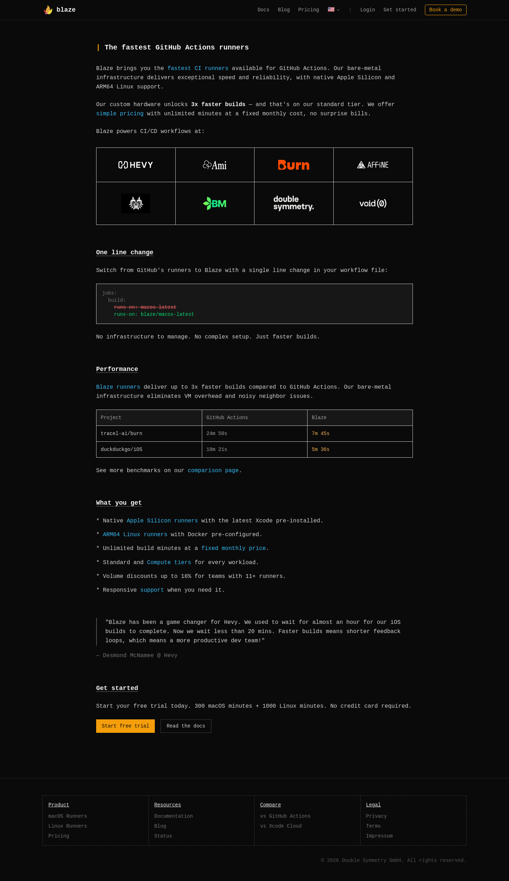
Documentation (173, 816)
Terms (373, 826)
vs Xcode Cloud (281, 826)
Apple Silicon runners (162, 521)
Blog (284, 10)
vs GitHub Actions (285, 816)
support (152, 590)
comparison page (213, 471)
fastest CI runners (198, 68)
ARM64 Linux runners (135, 535)
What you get (119, 502)
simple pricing (120, 114)
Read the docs (185, 726)
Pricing (308, 10)
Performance (117, 369)
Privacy (376, 816)
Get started (400, 10)
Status (163, 836)
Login (367, 10)
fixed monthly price (233, 548)
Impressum (379, 836)
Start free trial (125, 726)
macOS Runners (67, 816)
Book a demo (445, 10)
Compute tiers (169, 563)
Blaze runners (118, 387)
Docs (264, 10)
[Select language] (334, 10)
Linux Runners (67, 826)
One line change (124, 252)
